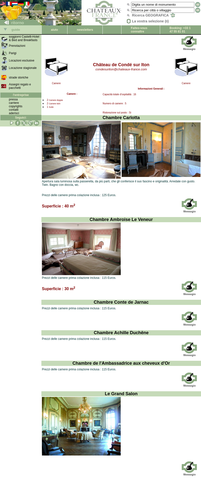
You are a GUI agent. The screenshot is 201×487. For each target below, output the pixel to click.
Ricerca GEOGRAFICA (153, 15)
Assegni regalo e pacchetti (20, 86)
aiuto (54, 29)
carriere (14, 103)
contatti (13, 109)
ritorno (12, 23)
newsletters (85, 29)
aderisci (14, 113)
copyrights (15, 106)
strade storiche (18, 77)
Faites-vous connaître (139, 29)
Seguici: (21, 117)
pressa (13, 99)
